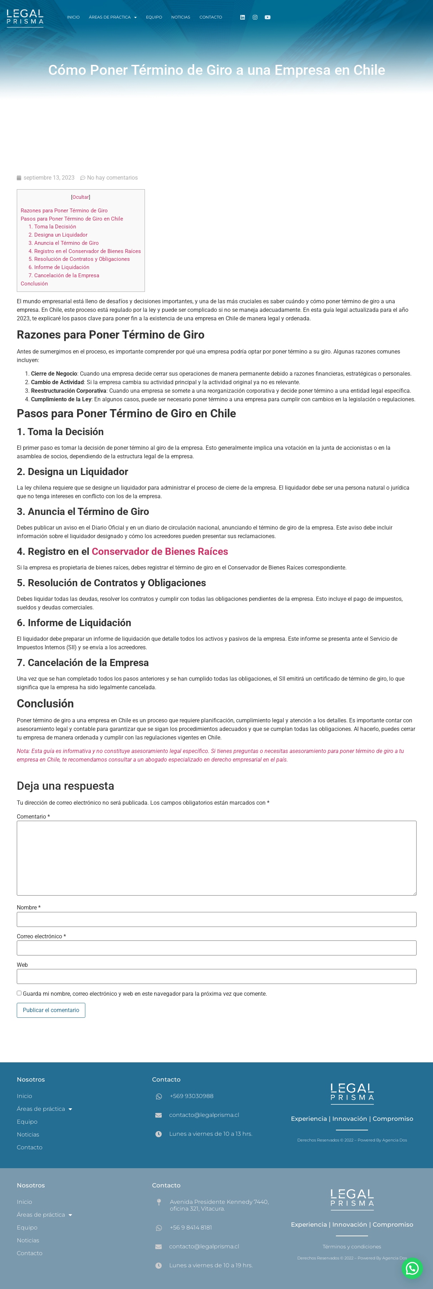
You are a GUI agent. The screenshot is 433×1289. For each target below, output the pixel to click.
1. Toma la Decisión (52, 226)
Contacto (211, 17)
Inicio (73, 17)
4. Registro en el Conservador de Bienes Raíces (85, 251)
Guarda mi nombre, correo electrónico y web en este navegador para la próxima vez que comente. (145, 994)
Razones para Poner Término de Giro (64, 210)
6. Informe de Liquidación (59, 267)
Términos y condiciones (352, 1246)
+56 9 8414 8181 (191, 1227)
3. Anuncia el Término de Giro (64, 243)
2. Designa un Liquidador (58, 235)
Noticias (180, 17)
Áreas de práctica (113, 17)
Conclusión (34, 283)
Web (22, 965)
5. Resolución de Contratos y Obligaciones (79, 259)
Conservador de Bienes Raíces (160, 551)
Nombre (29, 908)
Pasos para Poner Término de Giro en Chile (72, 219)
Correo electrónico (41, 936)
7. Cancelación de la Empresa (64, 275)
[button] (412, 1268)
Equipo (154, 17)
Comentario (33, 817)
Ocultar (80, 197)
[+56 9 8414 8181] (159, 1228)
